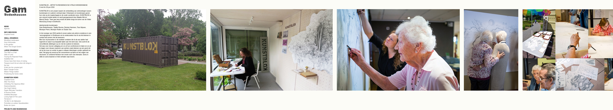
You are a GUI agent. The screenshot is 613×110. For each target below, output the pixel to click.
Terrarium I (7, 99)
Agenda (6, 28)
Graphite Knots (9, 34)
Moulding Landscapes (11, 40)
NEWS (6, 26)
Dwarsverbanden (10, 86)
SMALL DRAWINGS (11, 38)
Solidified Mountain (10, 94)
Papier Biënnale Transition (13, 90)
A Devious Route (10, 92)
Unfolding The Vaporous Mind (14, 84)
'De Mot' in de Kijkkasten (12, 101)
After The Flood (9, 82)
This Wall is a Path (10, 52)
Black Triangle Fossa (11, 69)
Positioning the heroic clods (13, 74)
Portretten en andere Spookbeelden (16, 103)
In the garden (8, 44)
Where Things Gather (11, 72)
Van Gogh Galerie (10, 88)
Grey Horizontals (9, 42)
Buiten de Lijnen (9, 105)
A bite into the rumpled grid (13, 67)
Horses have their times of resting (15, 61)
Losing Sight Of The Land (12, 97)
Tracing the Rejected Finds (13, 57)
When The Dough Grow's (12, 47)
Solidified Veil (8, 59)
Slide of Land (8, 54)
